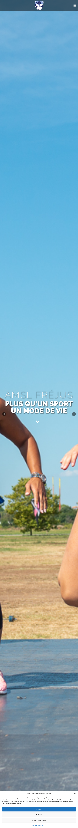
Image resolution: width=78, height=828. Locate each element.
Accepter (39, 809)
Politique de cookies (37, 825)
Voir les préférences (39, 820)
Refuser (39, 815)
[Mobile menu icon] (75, 5)
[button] (75, 794)
